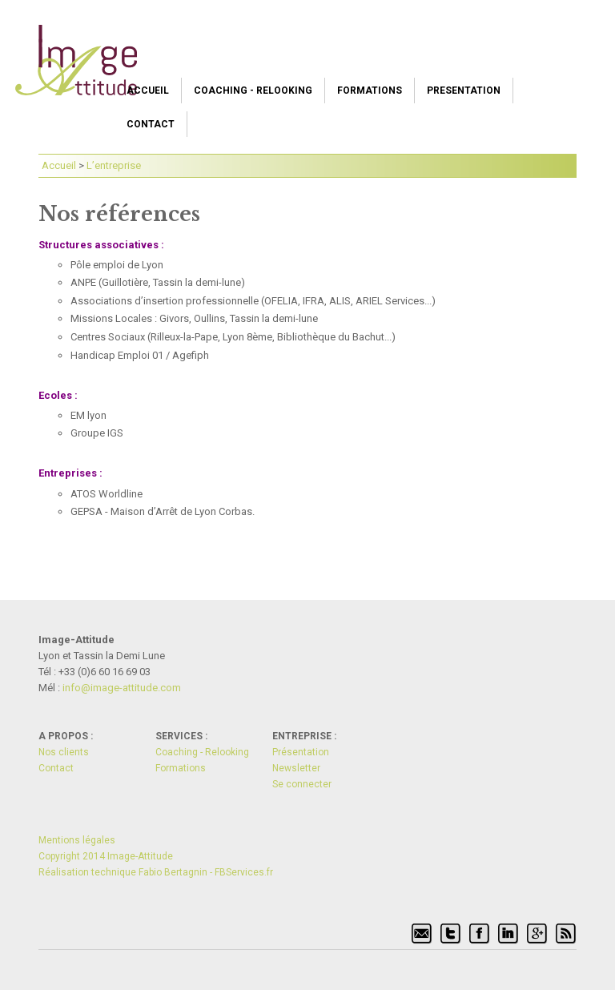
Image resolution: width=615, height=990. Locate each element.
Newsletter (296, 768)
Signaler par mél (422, 934)
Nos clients (63, 752)
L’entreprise (113, 165)
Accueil (148, 90)
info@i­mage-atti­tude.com (121, 688)
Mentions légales (76, 840)
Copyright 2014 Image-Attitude (105, 856)
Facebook (479, 934)
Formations (369, 90)
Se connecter (302, 784)
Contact (151, 124)
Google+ (537, 934)
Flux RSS (566, 934)
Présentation (300, 752)
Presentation (463, 90)
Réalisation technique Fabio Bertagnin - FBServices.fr (155, 872)
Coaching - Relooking (253, 90)
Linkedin (508, 934)
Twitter (450, 934)
